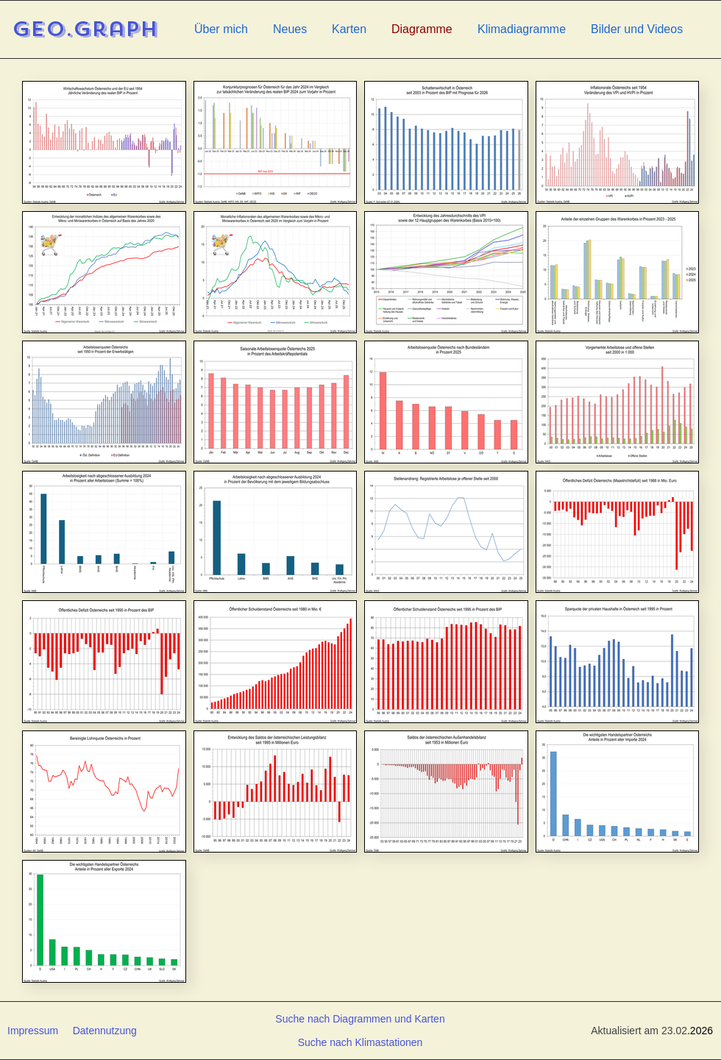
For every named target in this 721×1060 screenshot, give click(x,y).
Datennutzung (105, 1030)
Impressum (32, 1030)
